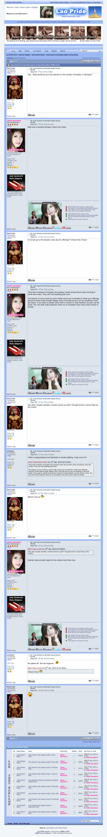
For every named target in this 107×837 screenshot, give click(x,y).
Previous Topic (87, 58)
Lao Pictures (36, 22)
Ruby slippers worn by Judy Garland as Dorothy (81, 209)
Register (35, 7)
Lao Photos (27, 22)
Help (20, 51)
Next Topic (96, 58)
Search (27, 51)
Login (27, 7)
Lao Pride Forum (11, 55)
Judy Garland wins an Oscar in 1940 (78, 214)
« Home (9, 823)
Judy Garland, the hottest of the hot (78, 219)
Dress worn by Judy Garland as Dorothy (79, 211)
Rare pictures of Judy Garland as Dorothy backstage (83, 215)
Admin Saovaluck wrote (37, 462)
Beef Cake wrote (35, 549)
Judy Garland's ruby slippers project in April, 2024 (43, 793)
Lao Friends (37, 51)
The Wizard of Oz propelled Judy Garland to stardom (83, 208)
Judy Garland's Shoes (83, 22)
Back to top (11, 116)
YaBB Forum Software (43, 833)
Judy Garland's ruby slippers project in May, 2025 (43, 762)
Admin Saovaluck (19, 58)
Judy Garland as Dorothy (48, 22)
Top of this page (24, 823)
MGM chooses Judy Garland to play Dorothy (80, 207)
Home (13, 51)
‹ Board (15, 823)
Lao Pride (20, 22)
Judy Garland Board (38, 55)
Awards (63, 51)
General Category (24, 55)
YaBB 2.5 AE (64, 831)
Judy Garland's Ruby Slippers (67, 22)
